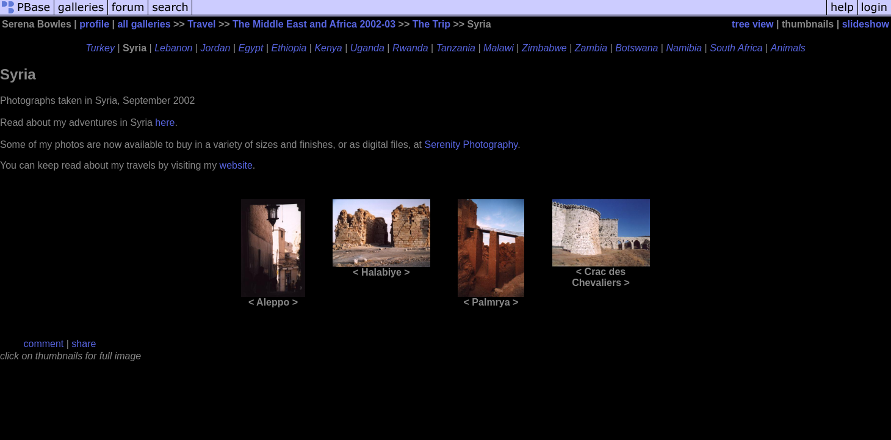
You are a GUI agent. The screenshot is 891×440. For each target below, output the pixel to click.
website (236, 165)
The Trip (431, 24)
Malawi (498, 48)
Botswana (636, 48)
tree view (752, 24)
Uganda (367, 48)
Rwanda (410, 48)
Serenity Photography (471, 144)
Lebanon (173, 48)
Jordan (216, 48)
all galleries (143, 24)
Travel (201, 24)
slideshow (865, 24)
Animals (788, 48)
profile (94, 24)
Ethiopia (289, 48)
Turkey (100, 48)
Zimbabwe (544, 48)
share (83, 344)
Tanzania (455, 48)
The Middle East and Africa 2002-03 (314, 24)
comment (44, 344)
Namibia (684, 48)
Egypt (251, 48)
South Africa (736, 48)
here (165, 122)
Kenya (328, 48)
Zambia (591, 48)
